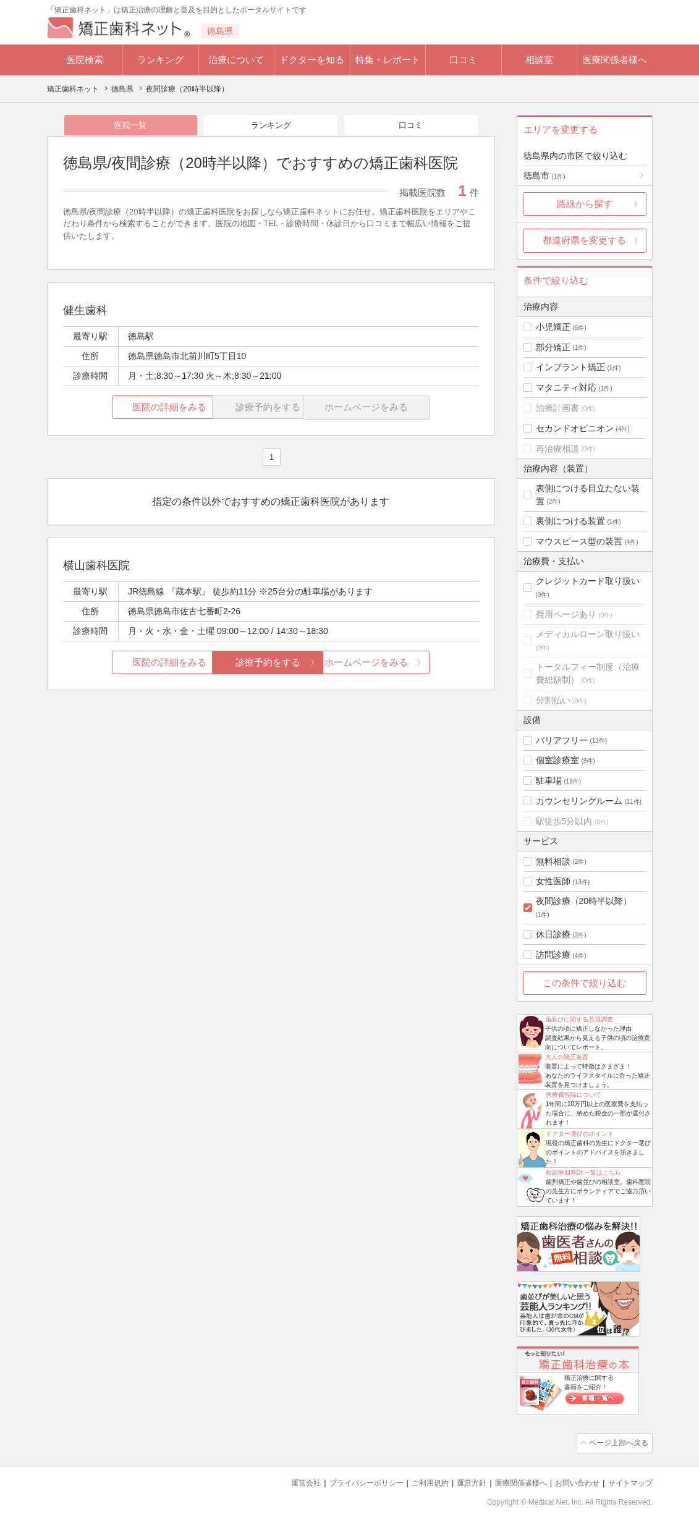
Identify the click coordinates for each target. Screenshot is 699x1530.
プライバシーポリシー (346, 1481)
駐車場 (549, 780)
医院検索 (84, 59)
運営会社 (281, 1481)
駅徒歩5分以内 (564, 821)
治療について (236, 59)
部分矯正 (553, 347)
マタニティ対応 (566, 387)
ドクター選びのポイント (580, 1133)
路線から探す (584, 203)
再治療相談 (557, 449)
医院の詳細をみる (132, 409)
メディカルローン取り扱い (588, 634)
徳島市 (544, 175)
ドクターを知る (311, 59)
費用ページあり (566, 614)
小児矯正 (553, 327)
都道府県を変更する (584, 240)
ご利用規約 (414, 1481)
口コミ (463, 59)
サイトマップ (628, 1481)
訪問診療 (553, 955)
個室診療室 (557, 760)
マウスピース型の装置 (579, 541)
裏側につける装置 (570, 521)
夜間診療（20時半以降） (584, 901)
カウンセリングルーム (579, 801)
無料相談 (553, 861)
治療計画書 (557, 408)
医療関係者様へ (614, 59)
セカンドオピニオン (575, 428)
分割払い (553, 700)
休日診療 (553, 934)
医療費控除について (573, 1094)
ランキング (160, 59)
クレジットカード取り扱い (588, 581)
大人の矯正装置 (566, 1057)
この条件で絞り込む (584, 983)
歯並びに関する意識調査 (579, 1019)
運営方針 (459, 1481)
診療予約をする (271, 663)
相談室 (539, 59)
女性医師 (553, 881)
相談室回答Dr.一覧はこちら (584, 1172)
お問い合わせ (572, 1481)
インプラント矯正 (570, 367)
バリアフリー (562, 740)
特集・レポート (387, 59)
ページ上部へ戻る (617, 1442)
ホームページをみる (409, 663)
